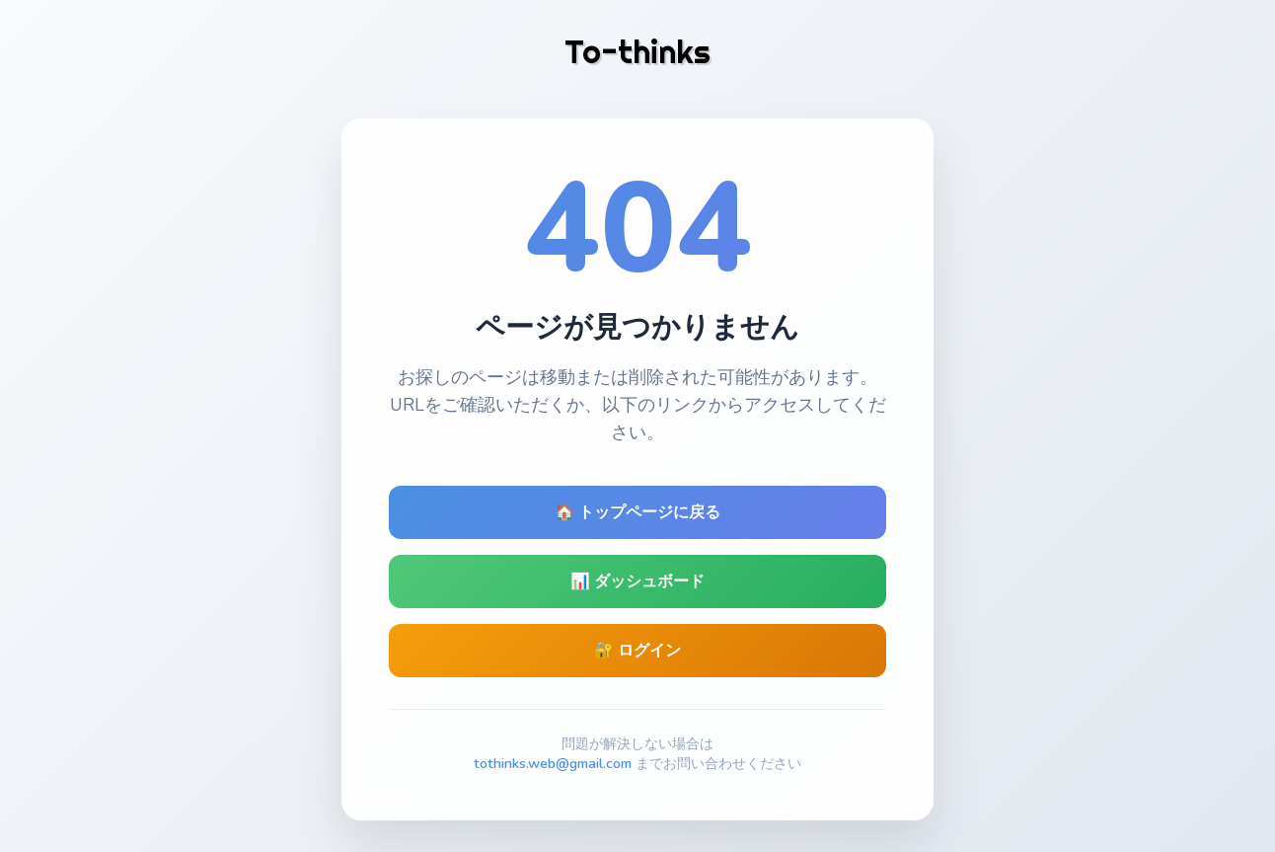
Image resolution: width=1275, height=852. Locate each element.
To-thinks (637, 51)
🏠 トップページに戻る (637, 512)
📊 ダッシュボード (637, 581)
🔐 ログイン (637, 650)
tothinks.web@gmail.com (553, 763)
